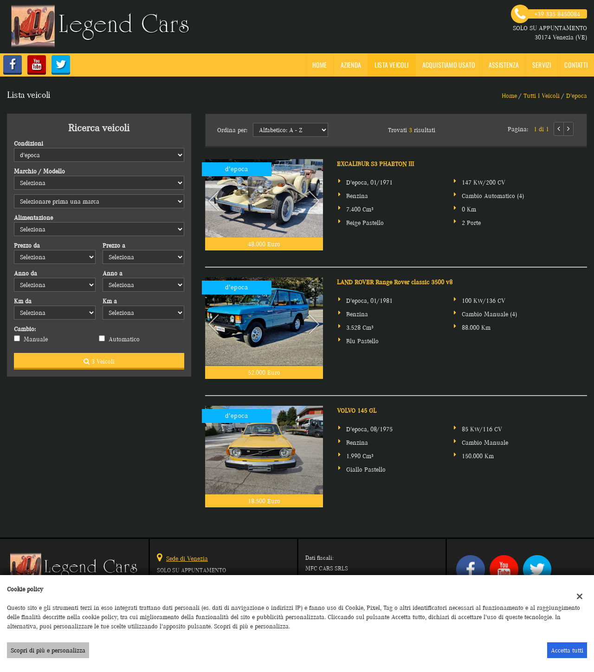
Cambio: (25, 329)
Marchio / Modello (39, 171)
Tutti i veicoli (541, 95)
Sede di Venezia (187, 558)
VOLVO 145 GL (356, 410)
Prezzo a (114, 245)
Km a (110, 301)
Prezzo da (27, 245)
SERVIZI (541, 65)
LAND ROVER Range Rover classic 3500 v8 (394, 282)
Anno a (113, 273)
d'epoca (576, 95)
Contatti (576, 65)
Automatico (124, 339)
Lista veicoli (391, 65)
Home (319, 65)
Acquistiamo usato (448, 65)
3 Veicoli (99, 361)
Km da (23, 301)
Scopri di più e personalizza (48, 650)
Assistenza (504, 65)
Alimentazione (33, 217)
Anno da (25, 273)
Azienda (351, 65)
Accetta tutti (567, 650)
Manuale (36, 339)
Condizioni (28, 143)
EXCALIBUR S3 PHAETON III (375, 163)
